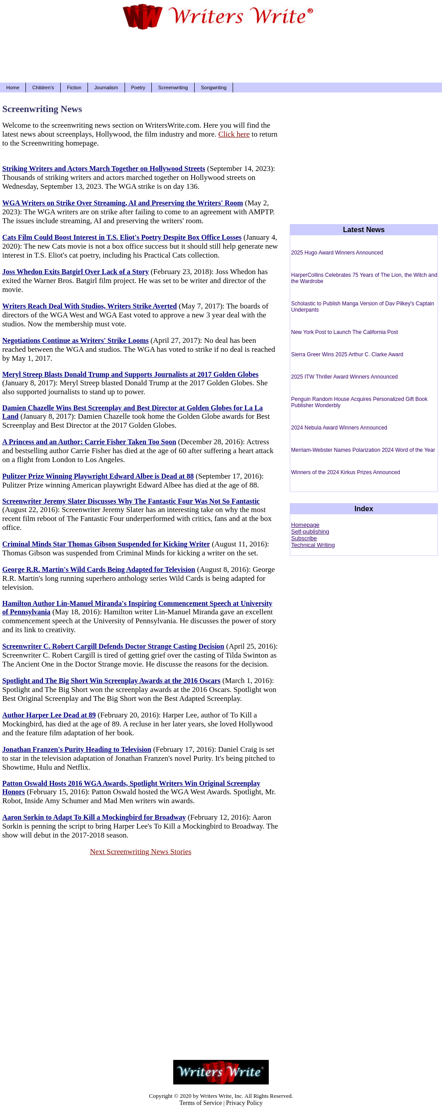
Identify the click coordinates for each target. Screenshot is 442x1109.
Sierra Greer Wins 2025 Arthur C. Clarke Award (347, 354)
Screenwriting (173, 87)
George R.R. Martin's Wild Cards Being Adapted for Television (98, 569)
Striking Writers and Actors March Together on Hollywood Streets (103, 168)
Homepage (305, 524)
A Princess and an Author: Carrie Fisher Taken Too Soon (89, 442)
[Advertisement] (221, 58)
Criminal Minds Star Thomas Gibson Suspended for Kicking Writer (106, 544)
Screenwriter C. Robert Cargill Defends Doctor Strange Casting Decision (113, 646)
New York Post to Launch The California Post (344, 332)
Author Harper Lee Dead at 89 (49, 715)
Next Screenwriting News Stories (140, 851)
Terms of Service (200, 1103)
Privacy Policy (244, 1103)
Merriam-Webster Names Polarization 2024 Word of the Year (363, 450)
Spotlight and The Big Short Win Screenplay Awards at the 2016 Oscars (111, 680)
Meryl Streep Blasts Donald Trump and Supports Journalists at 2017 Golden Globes (130, 374)
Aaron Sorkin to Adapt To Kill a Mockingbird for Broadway (94, 817)
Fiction (74, 87)
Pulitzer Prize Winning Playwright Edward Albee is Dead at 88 (98, 476)
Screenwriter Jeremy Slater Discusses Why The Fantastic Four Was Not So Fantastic (131, 501)
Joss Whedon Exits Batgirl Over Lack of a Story (75, 271)
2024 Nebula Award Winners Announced (339, 428)
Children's (43, 87)
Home (12, 87)
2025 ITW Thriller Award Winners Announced (344, 377)
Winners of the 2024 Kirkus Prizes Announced (345, 472)
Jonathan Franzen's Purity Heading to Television (76, 749)
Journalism (106, 87)
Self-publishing (310, 531)
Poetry (138, 87)
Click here (234, 134)
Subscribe (304, 538)
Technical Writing (313, 545)
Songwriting (213, 87)
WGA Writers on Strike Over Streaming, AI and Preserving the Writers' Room (122, 203)
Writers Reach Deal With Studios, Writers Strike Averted (89, 306)
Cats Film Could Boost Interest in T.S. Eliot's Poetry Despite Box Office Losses (122, 237)
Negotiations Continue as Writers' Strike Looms (75, 340)
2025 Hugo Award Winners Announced (337, 253)
